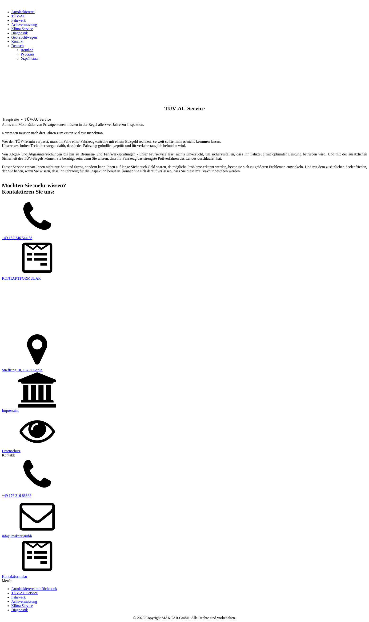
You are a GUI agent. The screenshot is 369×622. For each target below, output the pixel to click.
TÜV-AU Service (24, 593)
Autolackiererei (23, 12)
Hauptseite (11, 119)
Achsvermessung (24, 25)
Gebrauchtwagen (24, 37)
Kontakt (17, 42)
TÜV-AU (18, 16)
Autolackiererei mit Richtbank (34, 589)
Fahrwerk (18, 20)
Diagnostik (19, 33)
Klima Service (22, 29)
